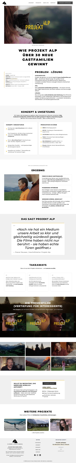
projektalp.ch (14, 78)
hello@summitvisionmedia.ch (17, 455)
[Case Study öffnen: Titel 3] (15, 425)
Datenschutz (61, 451)
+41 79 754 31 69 (17, 456)
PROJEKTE (38, 2)
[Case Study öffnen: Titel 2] (38, 425)
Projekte (38, 447)
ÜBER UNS (46, 2)
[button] (65, 2)
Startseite (38, 442)
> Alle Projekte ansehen (38, 432)
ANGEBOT (31, 2)
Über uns (38, 449)
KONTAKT (53, 2)
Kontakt (38, 452)
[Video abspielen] (38, 25)
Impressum (60, 447)
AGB (61, 449)
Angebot (38, 445)
